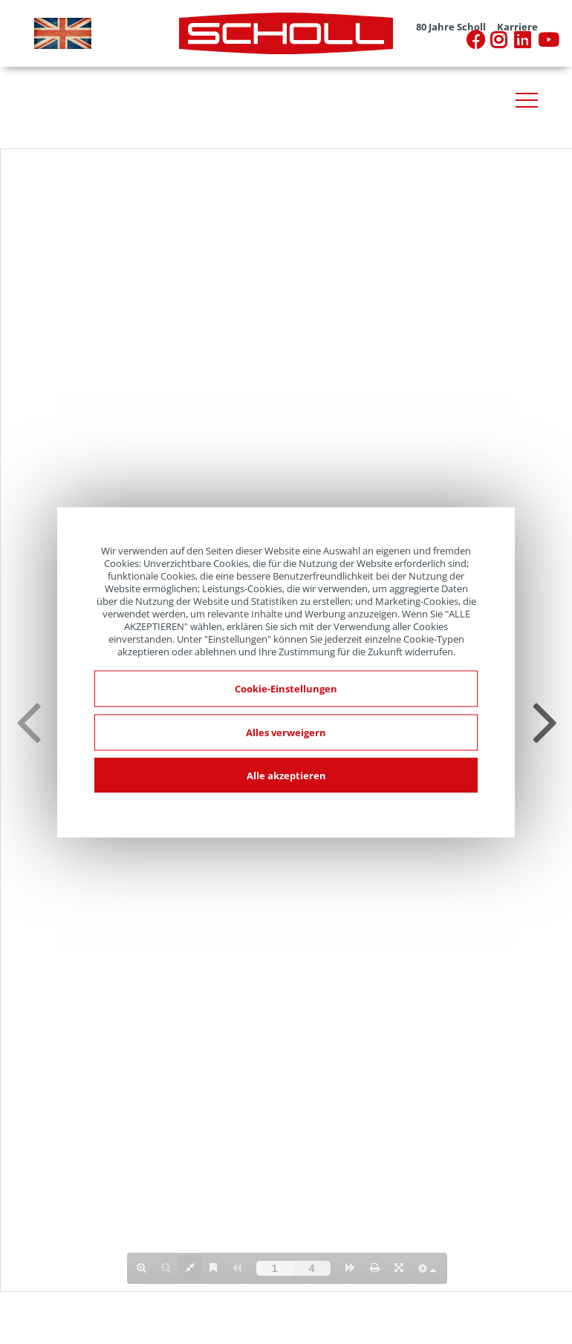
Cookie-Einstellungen (286, 688)
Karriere (517, 27)
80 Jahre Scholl (451, 27)
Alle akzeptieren (286, 774)
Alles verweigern (286, 731)
